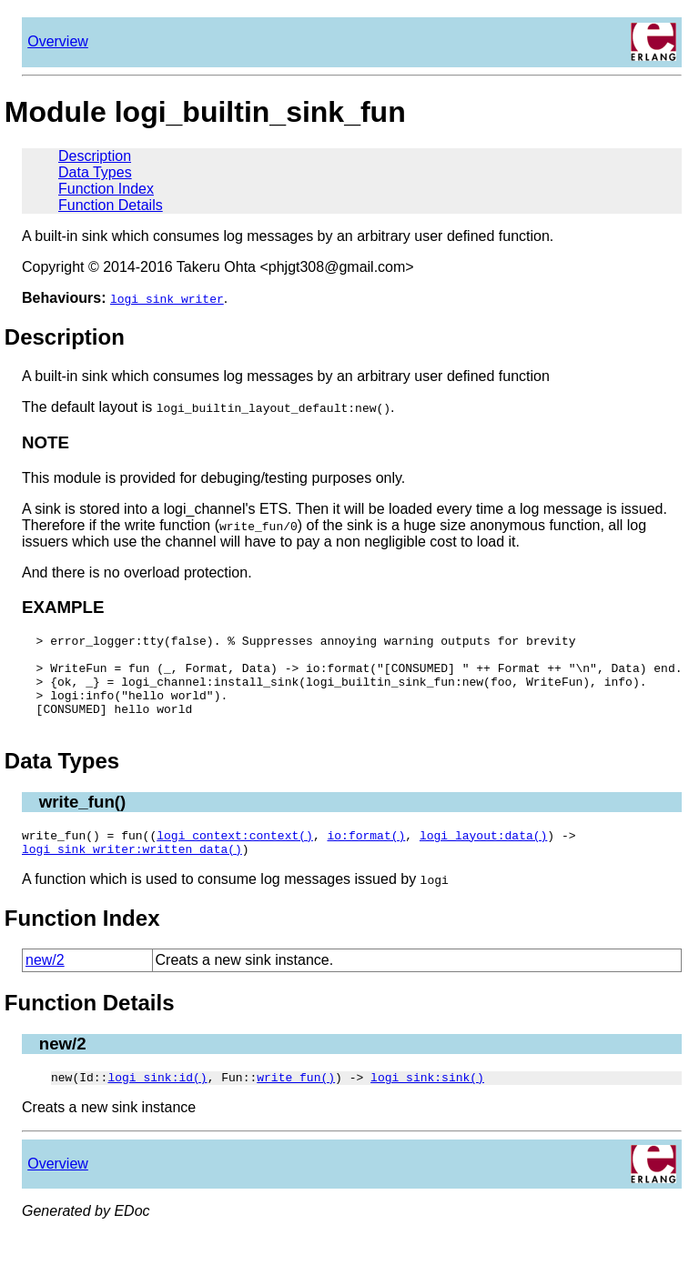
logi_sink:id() (157, 1104)
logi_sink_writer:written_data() (132, 873)
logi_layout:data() (483, 856)
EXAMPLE (63, 607)
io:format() (366, 856)
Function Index (106, 188)
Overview (57, 41)
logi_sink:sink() (427, 1104)
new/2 (45, 984)
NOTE (45, 442)
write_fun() (83, 820)
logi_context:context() (235, 856)
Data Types (95, 172)
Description (94, 156)
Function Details (110, 205)
